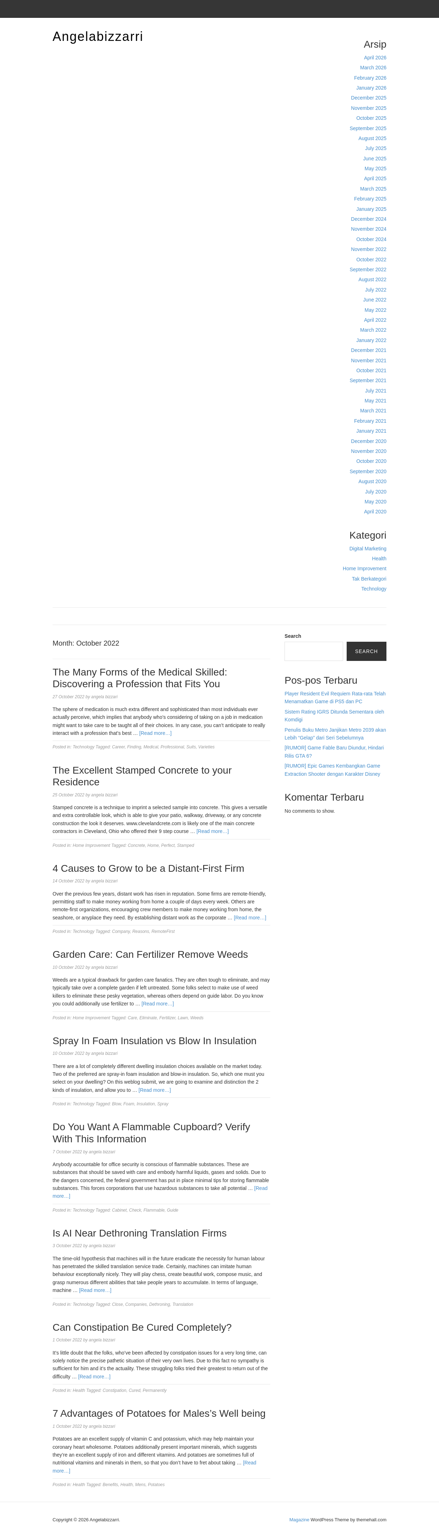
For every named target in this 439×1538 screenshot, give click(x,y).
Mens (140, 1484)
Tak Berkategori (369, 579)
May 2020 (375, 501)
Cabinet (119, 1210)
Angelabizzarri (98, 36)
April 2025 (375, 178)
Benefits (110, 1484)
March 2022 (373, 330)
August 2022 (372, 279)
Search (292, 636)
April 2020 (375, 511)
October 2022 (371, 259)
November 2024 (368, 229)
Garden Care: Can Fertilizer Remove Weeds (150, 954)
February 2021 (370, 421)
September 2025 (367, 128)
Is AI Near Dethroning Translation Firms (140, 1233)
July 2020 (375, 492)
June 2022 (374, 300)
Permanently (155, 1390)
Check (135, 1210)
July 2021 (375, 391)
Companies (136, 1304)
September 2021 (367, 380)
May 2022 (375, 310)
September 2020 (367, 471)
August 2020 (372, 481)
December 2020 (368, 441)
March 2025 (373, 189)
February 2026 (370, 78)
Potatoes (156, 1484)
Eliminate (148, 1017)
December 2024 (368, 219)
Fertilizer (167, 1017)
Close (117, 1304)
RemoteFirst (162, 931)
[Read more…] (155, 733)
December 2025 (368, 98)
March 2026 (373, 67)
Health (379, 558)
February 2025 (370, 199)
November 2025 (368, 108)
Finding (134, 746)
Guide (172, 1210)
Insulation (146, 1103)
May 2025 (375, 168)
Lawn (183, 1017)
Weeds (197, 1017)
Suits (191, 746)
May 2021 (375, 401)
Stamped (185, 845)
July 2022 (375, 290)
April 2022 (375, 320)
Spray (162, 1103)
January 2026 (371, 88)
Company (121, 931)
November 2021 (368, 360)
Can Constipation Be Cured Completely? (142, 1327)
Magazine (299, 1519)
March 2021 (373, 410)
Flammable (153, 1210)
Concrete (136, 845)
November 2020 (368, 451)
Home (153, 845)
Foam (128, 1103)
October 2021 (371, 370)
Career (118, 746)
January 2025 (371, 209)
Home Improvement (364, 568)
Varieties (206, 746)
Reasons (140, 931)
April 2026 (375, 57)
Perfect (168, 845)
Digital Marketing (367, 548)
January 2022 (371, 340)
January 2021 (371, 431)
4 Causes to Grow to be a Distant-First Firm (148, 868)
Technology (373, 589)
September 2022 (367, 269)
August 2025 (372, 138)
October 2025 (371, 118)
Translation (182, 1304)
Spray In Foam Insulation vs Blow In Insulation (154, 1040)
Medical (150, 746)
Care (132, 1017)
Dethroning (159, 1304)
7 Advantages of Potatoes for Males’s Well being (159, 1413)
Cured (134, 1390)
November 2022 (368, 249)
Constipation (114, 1390)
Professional (172, 746)
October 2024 (371, 239)
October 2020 (371, 461)
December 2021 (368, 350)
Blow (116, 1103)
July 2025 (375, 148)
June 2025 (374, 158)
